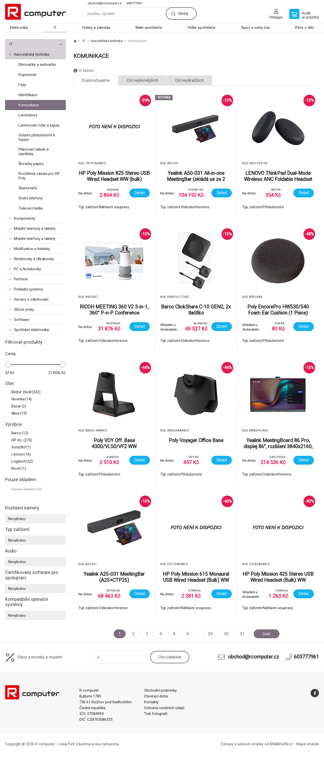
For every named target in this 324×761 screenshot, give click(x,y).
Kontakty (151, 702)
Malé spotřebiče (149, 27)
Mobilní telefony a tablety (34, 228)
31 (240, 633)
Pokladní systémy (28, 289)
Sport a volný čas (255, 27)
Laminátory (27, 115)
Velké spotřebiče (201, 27)
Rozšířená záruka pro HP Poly (39, 175)
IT (55, 27)
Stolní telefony (30, 198)
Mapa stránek (307, 744)
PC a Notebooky (27, 269)
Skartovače (27, 188)
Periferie (21, 279)
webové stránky (250, 744)
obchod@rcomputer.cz (105, 3)
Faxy (22, 85)
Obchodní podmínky (160, 690)
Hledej (183, 13)
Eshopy (227, 744)
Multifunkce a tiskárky (32, 248)
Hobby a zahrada (96, 27)
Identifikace (27, 95)
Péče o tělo (304, 27)
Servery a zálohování (31, 299)
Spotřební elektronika (31, 329)
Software (21, 319)
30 (224, 633)
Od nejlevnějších (142, 80)
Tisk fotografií (155, 713)
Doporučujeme (96, 80)
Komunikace (28, 105)
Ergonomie (27, 74)
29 (208, 633)
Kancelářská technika (31, 54)
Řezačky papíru (31, 163)
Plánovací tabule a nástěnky (33, 151)
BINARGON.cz (281, 744)
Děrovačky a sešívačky (37, 64)
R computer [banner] (35, 12)
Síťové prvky (24, 309)
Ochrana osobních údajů (164, 708)
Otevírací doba (156, 696)
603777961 (135, 3)
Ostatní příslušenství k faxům (36, 137)
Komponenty (24, 218)
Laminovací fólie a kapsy (38, 125)
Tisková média (30, 208)
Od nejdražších (189, 80)
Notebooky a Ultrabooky (34, 259)
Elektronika (19, 27)
